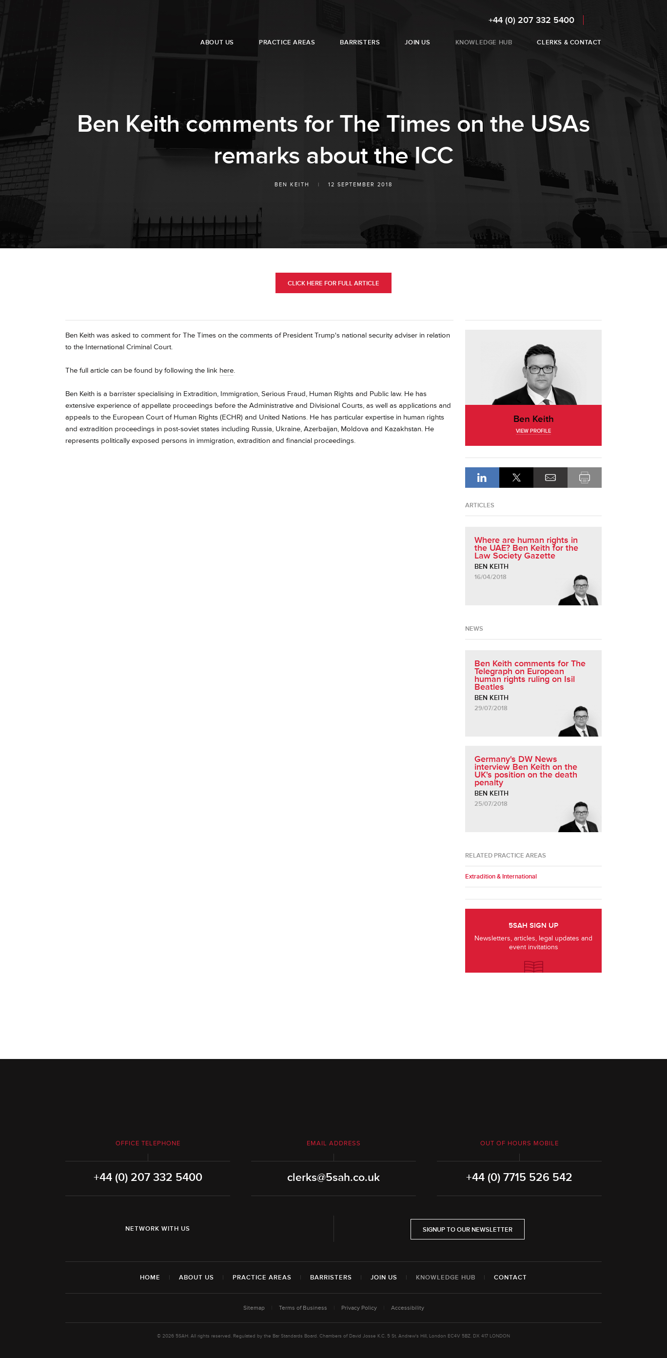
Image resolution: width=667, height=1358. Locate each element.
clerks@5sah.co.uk (333, 1177)
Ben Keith (292, 184)
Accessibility (407, 1308)
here (226, 370)
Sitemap (254, 1308)
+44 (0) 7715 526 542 (519, 1177)
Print (585, 477)
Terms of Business (303, 1308)
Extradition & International (501, 876)
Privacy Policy (359, 1308)
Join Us (384, 1277)
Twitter (237, 1228)
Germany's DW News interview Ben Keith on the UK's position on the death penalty (525, 771)
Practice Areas (262, 1277)
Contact (510, 1277)
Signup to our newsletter (467, 1230)
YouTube (264, 1228)
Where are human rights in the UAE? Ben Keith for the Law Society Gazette (526, 548)
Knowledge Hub (445, 1277)
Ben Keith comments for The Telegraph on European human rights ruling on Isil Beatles (530, 675)
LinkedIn (482, 477)
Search (595, 20)
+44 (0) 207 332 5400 (531, 20)
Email (550, 477)
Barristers (331, 1277)
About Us (196, 1277)
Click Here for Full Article (333, 283)
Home (150, 1277)
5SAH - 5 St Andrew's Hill (96, 30)
